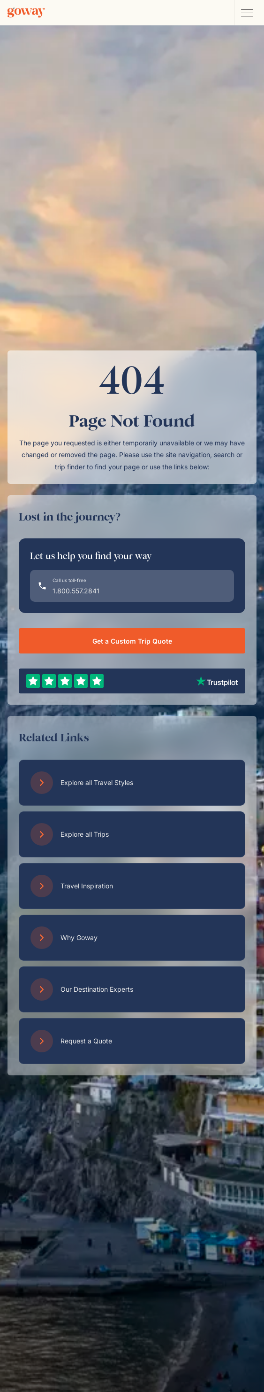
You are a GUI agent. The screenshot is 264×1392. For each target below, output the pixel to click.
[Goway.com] (26, 13)
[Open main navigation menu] (246, 12)
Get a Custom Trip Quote (132, 641)
